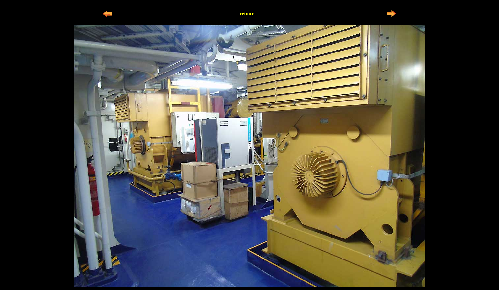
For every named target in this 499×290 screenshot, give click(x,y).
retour (246, 13)
